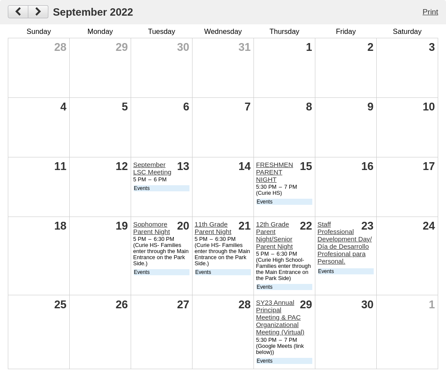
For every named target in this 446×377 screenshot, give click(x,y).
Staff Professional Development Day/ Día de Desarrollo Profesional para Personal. (345, 242)
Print (430, 11)
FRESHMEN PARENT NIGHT (274, 172)
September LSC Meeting (152, 168)
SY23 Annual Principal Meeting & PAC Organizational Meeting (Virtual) (280, 317)
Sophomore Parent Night (151, 227)
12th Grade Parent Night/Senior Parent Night (274, 235)
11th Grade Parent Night (213, 227)
